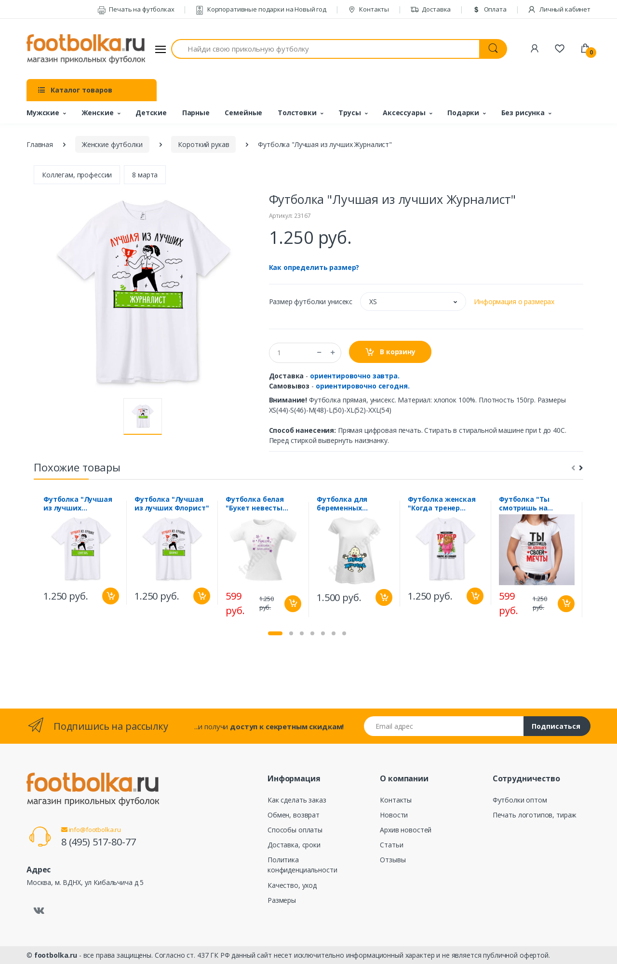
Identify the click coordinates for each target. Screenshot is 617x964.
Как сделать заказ (297, 799)
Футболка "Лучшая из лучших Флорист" (171, 503)
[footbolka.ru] (86, 49)
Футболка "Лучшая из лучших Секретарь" (77, 503)
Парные (196, 112)
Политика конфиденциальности (302, 864)
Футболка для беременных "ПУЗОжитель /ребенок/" (344, 503)
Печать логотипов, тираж (535, 814)
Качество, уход (292, 885)
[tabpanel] (81, 552)
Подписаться (556, 726)
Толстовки (297, 112)
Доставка (430, 9)
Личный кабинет (558, 9)
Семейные (243, 112)
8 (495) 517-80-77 (98, 841)
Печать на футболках (135, 9)
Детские (151, 112)
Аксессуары (404, 112)
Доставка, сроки (294, 844)
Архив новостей (405, 829)
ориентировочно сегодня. (363, 385)
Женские (97, 112)
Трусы (349, 112)
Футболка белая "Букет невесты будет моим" (255, 503)
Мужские (43, 112)
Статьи (391, 844)
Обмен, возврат (294, 814)
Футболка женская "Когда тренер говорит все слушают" (442, 503)
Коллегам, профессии (77, 174)
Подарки (463, 112)
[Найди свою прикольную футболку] (325, 49)
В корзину (390, 352)
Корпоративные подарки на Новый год (260, 9)
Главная (40, 144)
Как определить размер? (314, 267)
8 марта (145, 174)
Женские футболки (112, 144)
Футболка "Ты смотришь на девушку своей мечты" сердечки (531, 503)
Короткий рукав (203, 144)
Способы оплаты (295, 829)
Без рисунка (523, 112)
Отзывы (392, 859)
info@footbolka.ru (91, 829)
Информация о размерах (514, 301)
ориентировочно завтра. (355, 375)
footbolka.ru (55, 955)
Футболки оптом (520, 799)
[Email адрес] (444, 726)
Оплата (489, 9)
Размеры (282, 900)
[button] (413, 301)
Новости (394, 814)
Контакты (368, 9)
